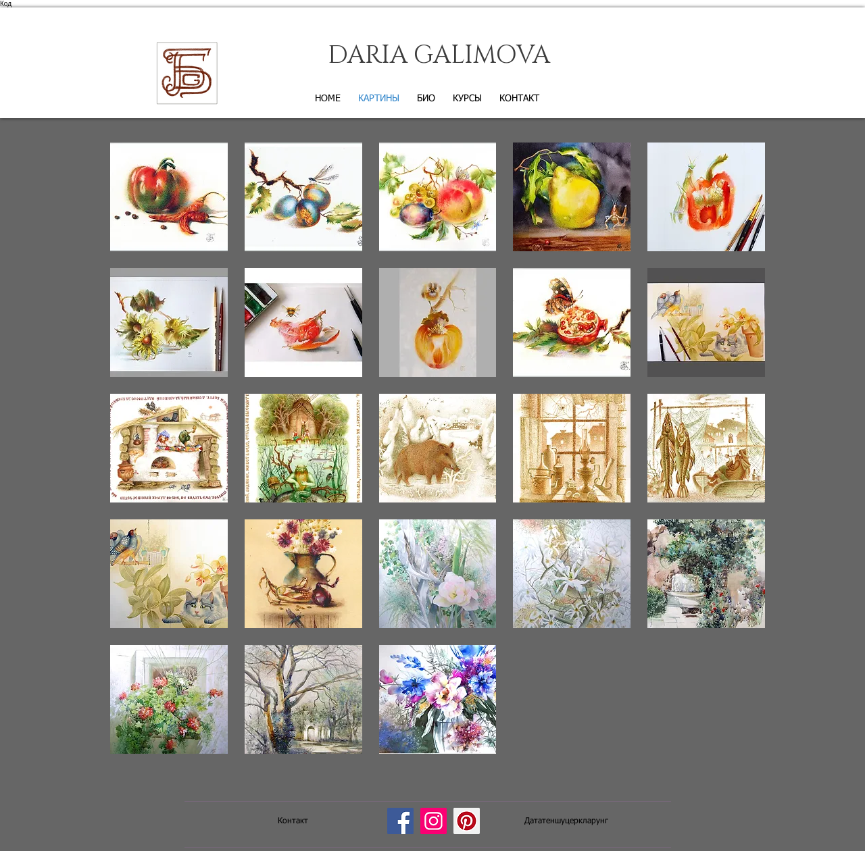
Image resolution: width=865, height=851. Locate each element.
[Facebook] (400, 821)
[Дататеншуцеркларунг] (566, 821)
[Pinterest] (466, 821)
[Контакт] (292, 821)
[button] (169, 197)
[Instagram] (433, 821)
